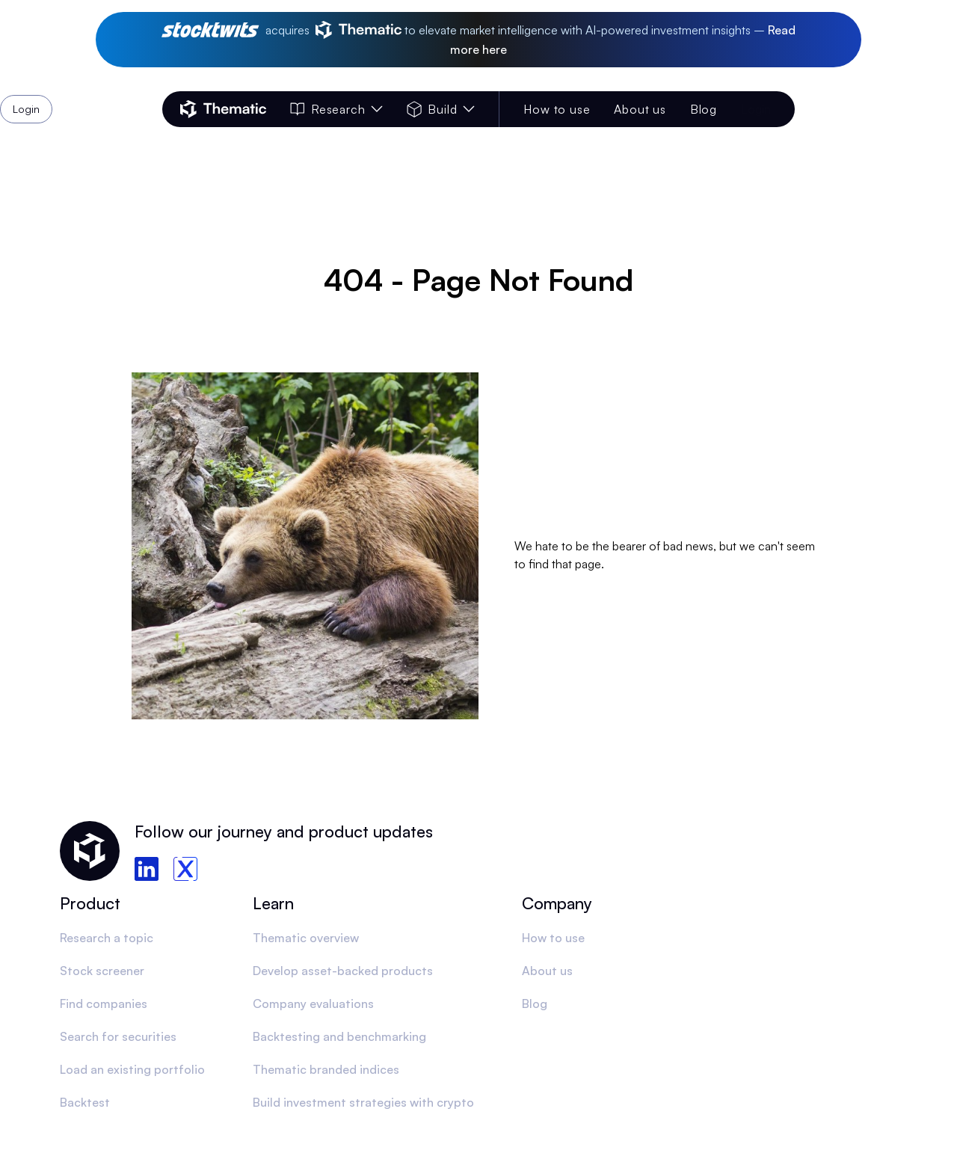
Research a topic (106, 937)
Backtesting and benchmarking (339, 1036)
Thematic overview (306, 937)
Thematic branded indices (326, 1069)
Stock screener (102, 970)
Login (756, 109)
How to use (556, 109)
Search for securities (118, 1036)
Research (336, 109)
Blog (703, 109)
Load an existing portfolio (132, 1069)
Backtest (85, 1102)
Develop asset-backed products (343, 970)
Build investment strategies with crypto (363, 1102)
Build (441, 109)
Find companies (103, 1003)
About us (639, 109)
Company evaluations (313, 1003)
